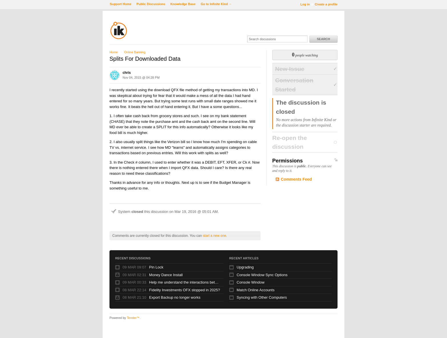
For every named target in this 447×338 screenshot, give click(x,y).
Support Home (120, 4)
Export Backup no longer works (174, 297)
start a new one (214, 236)
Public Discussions (151, 4)
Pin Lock (156, 267)
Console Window (251, 282)
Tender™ (133, 317)
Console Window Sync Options (262, 275)
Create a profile (326, 4)
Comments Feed (296, 179)
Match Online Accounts (256, 290)
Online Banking (134, 52)
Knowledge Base (183, 4)
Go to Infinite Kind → (216, 4)
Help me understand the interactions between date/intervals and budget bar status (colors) (184, 282)
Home (113, 52)
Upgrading (245, 267)
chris (127, 73)
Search (323, 39)
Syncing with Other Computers (262, 297)
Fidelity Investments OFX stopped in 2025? (184, 290)
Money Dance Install (166, 275)
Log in (305, 4)
